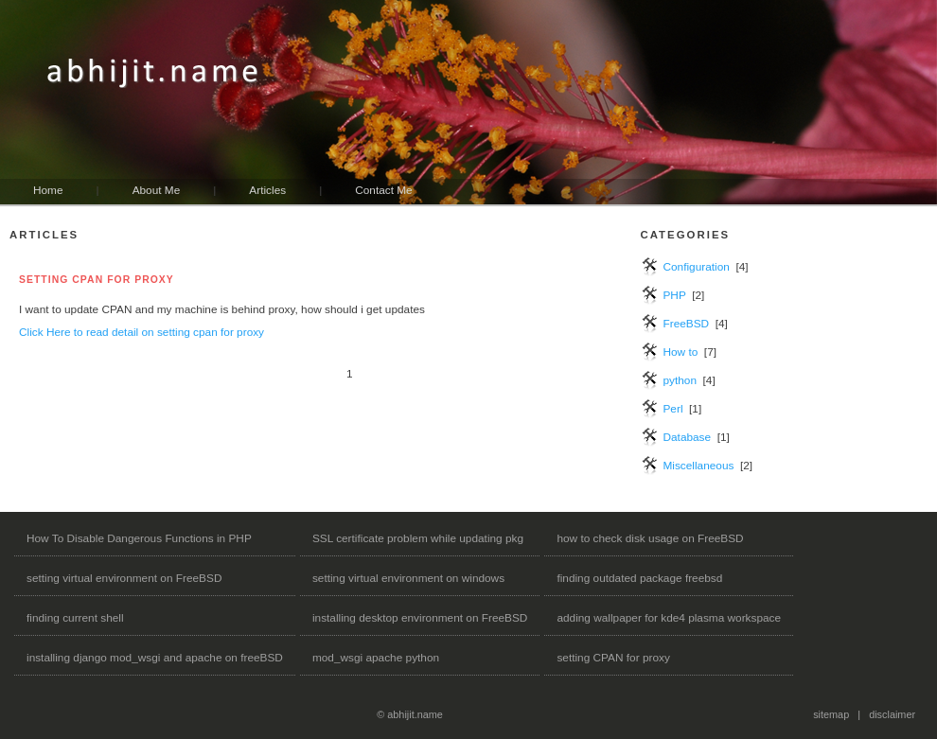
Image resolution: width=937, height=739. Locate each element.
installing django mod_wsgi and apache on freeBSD (155, 657)
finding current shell (75, 618)
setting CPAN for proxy (613, 657)
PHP (674, 295)
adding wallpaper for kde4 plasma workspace (669, 618)
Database (687, 437)
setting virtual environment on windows (408, 578)
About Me (157, 190)
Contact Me (383, 190)
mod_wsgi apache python (375, 657)
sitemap (831, 714)
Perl (672, 408)
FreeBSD (686, 323)
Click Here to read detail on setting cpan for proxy (141, 332)
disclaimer (892, 714)
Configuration (696, 266)
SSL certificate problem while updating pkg (417, 538)
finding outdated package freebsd (639, 578)
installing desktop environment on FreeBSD (419, 618)
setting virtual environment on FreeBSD (124, 578)
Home (48, 190)
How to (680, 352)
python (680, 380)
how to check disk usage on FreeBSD (650, 538)
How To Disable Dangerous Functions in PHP (139, 538)
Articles (267, 190)
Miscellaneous (698, 465)
